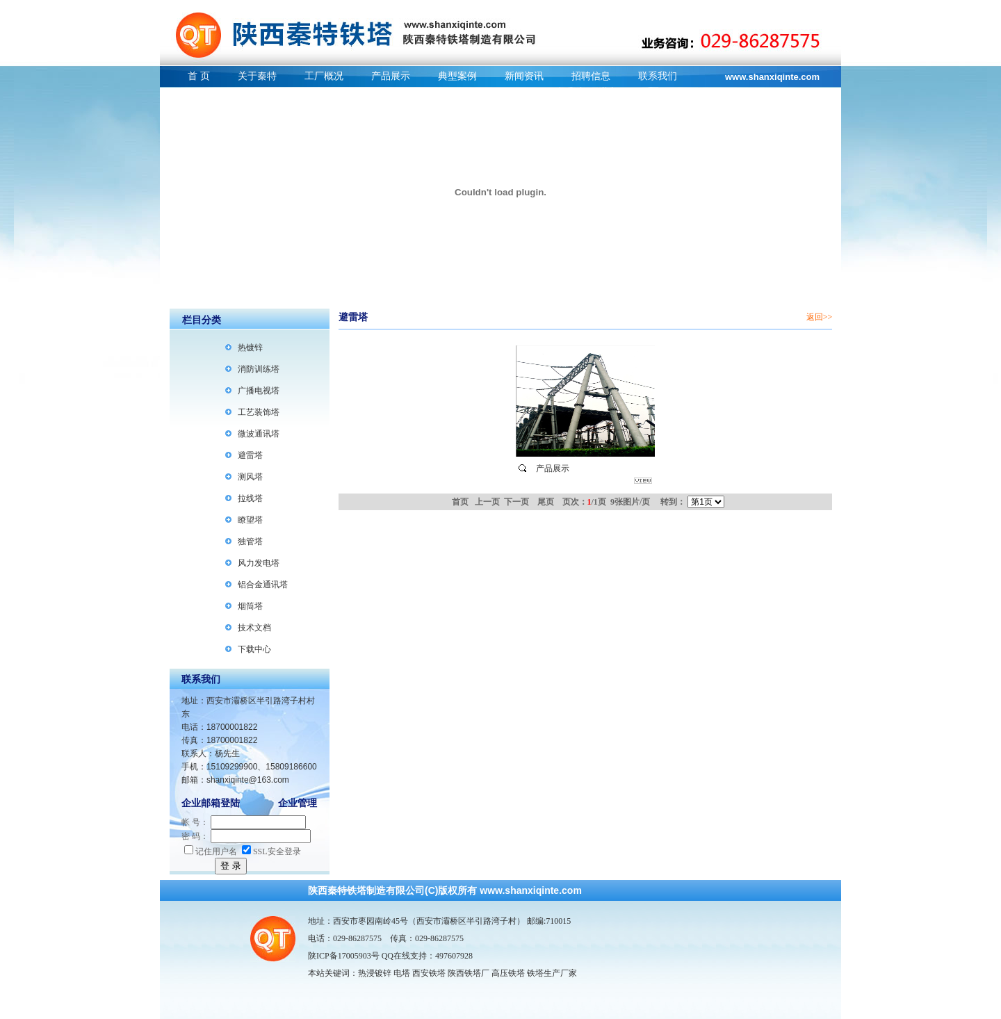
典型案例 (457, 76)
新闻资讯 (524, 76)
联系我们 (657, 76)
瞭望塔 (250, 520)
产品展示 (390, 76)
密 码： (195, 836)
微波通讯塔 (258, 434)
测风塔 (250, 477)
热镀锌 (250, 347)
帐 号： (195, 822)
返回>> (819, 317)
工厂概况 (323, 76)
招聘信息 (590, 76)
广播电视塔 (258, 391)
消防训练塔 (258, 369)
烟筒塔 (250, 606)
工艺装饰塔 (258, 412)
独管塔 (250, 541)
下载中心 (254, 649)
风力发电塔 (258, 563)
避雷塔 (250, 455)
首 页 (199, 76)
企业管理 (297, 803)
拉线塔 (250, 498)
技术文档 (254, 628)
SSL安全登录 (271, 851)
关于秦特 (257, 76)
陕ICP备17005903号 (344, 956)
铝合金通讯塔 (263, 584)
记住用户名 (210, 851)
